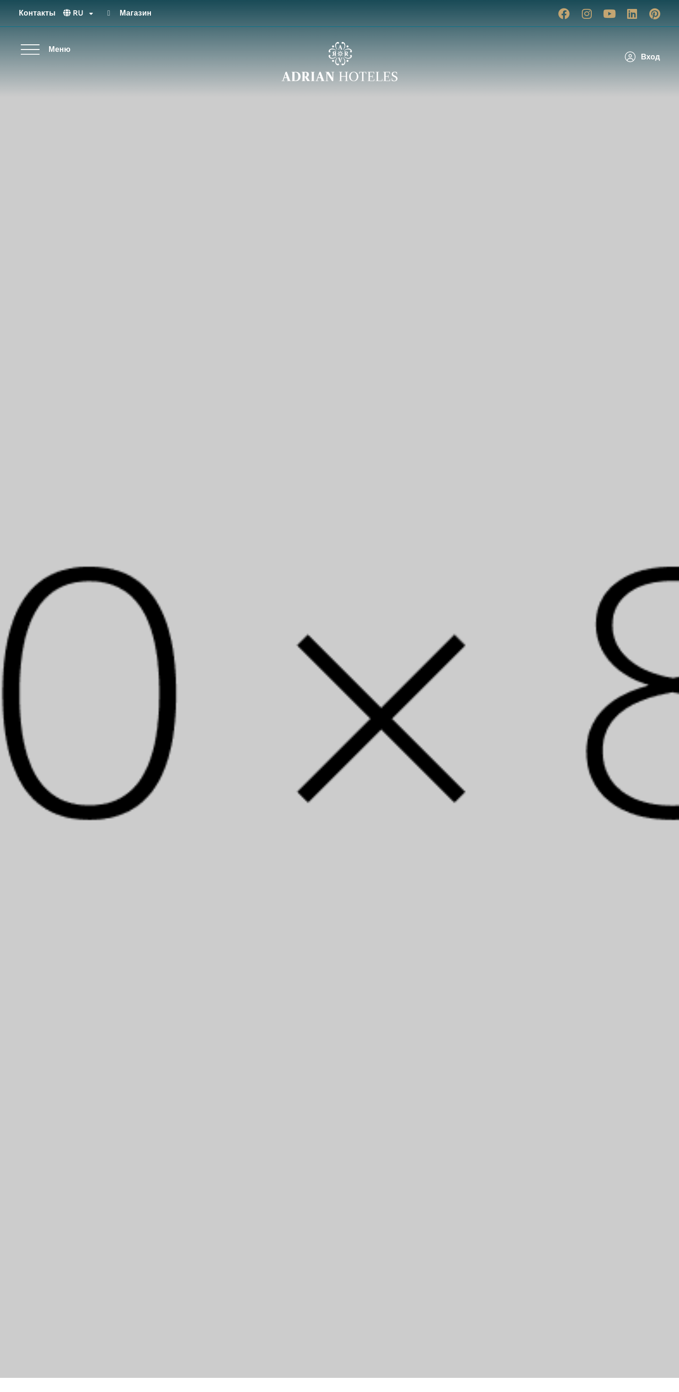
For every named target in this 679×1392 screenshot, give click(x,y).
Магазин (136, 12)
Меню (60, 49)
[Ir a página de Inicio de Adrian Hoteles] (339, 61)
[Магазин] (109, 13)
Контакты (37, 12)
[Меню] (30, 49)
